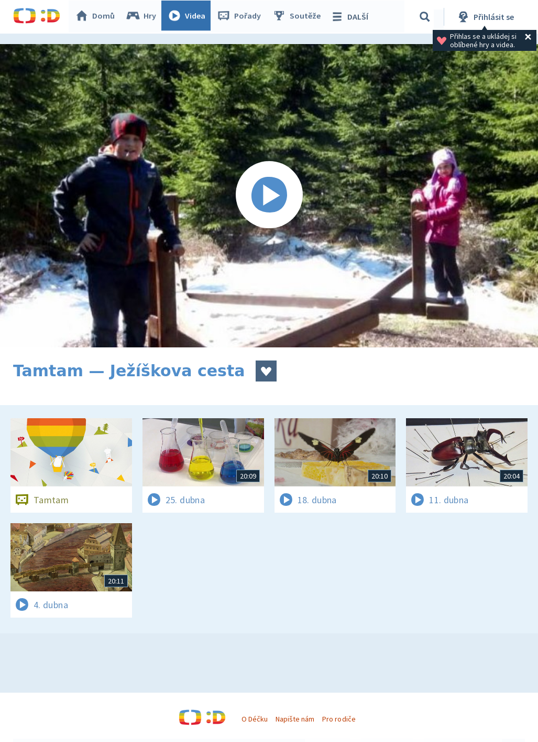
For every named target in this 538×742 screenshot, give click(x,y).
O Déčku (254, 719)
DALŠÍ (351, 17)
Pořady (241, 17)
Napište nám (295, 719)
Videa (189, 17)
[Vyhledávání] (426, 17)
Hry (143, 17)
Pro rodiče (338, 719)
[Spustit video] (269, 195)
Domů (97, 17)
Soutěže (299, 17)
